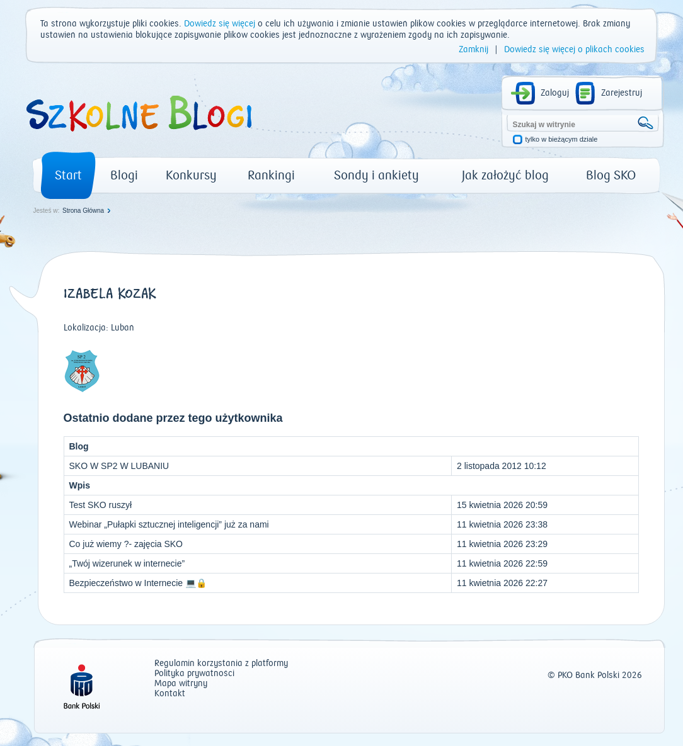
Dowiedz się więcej (219, 24)
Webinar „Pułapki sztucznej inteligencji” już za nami (169, 524)
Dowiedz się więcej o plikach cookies (574, 50)
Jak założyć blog (505, 175)
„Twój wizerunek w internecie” (127, 563)
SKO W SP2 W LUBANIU (119, 466)
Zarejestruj (621, 93)
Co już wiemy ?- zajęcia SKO (126, 544)
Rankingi (271, 175)
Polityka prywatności (194, 674)
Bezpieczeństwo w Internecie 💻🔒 (138, 583)
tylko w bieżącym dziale (561, 139)
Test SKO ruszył (100, 505)
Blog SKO (611, 175)
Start (68, 175)
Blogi (124, 175)
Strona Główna (83, 210)
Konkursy (191, 175)
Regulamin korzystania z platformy (221, 664)
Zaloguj (555, 93)
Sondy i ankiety (376, 175)
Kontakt (169, 694)
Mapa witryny (180, 684)
